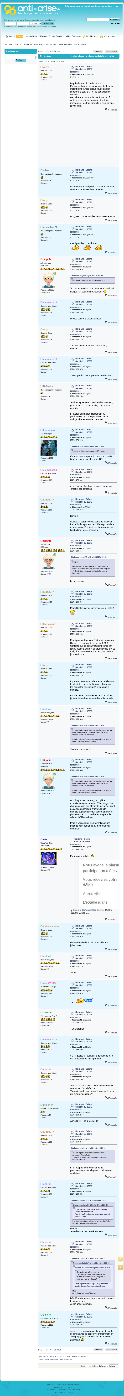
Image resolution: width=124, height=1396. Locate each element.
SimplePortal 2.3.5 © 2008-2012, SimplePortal (63, 1389)
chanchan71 (50, 227)
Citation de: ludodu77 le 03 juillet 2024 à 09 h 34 (89, 557)
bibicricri (48, 1104)
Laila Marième (51, 926)
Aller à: (82, 1366)
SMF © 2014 (61, 1385)
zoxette (47, 1012)
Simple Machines (73, 1385)
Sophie (47, 259)
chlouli (47, 709)
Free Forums (67, 1387)
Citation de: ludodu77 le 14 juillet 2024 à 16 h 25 (89, 1200)
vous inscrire (50, 20)
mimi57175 (49, 983)
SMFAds (57, 1387)
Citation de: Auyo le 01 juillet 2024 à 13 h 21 (87, 446)
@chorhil (74, 1331)
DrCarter (48, 386)
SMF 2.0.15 (51, 1385)
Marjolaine (49, 624)
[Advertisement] (78, 139)
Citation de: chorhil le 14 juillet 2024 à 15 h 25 (88, 1148)
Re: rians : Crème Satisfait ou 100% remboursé (81, 69)
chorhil (47, 1069)
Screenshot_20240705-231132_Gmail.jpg (87, 910)
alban (46, 170)
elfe (45, 839)
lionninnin (49, 430)
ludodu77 (48, 499)
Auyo (46, 67)
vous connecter (33, 20)
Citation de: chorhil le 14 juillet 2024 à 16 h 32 (88, 1258)
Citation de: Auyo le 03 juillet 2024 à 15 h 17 (87, 725)
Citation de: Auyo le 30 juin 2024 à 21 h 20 (87, 276)
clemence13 (50, 302)
